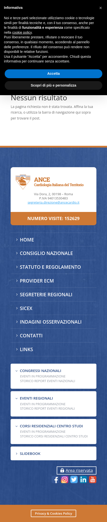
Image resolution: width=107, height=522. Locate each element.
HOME (27, 240)
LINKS (26, 349)
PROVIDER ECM (37, 281)
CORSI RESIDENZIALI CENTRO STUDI (51, 425)
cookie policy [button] (22, 32)
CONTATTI (31, 335)
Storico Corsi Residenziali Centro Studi (54, 436)
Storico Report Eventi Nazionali (47, 381)
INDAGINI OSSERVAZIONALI (51, 322)
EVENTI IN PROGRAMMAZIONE (42, 376)
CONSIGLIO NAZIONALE (46, 253)
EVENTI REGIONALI (36, 398)
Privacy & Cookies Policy (53, 513)
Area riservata (79, 470)
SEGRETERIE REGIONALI (46, 294)
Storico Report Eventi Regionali (47, 408)
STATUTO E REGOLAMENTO (50, 267)
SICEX (26, 308)
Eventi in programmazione (42, 431)
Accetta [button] (53, 73)
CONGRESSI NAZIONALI (40, 370)
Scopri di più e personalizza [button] (53, 85)
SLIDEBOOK (30, 453)
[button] (101, 8)
